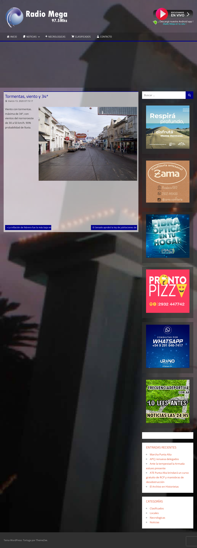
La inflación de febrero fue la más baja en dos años (34, 227)
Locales (154, 513)
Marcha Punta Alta (160, 454)
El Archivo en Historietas (164, 486)
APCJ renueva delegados (164, 459)
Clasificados (157, 508)
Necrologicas (157, 517)
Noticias (154, 522)
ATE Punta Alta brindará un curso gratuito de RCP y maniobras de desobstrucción (167, 477)
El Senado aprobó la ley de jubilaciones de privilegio (119, 227)
